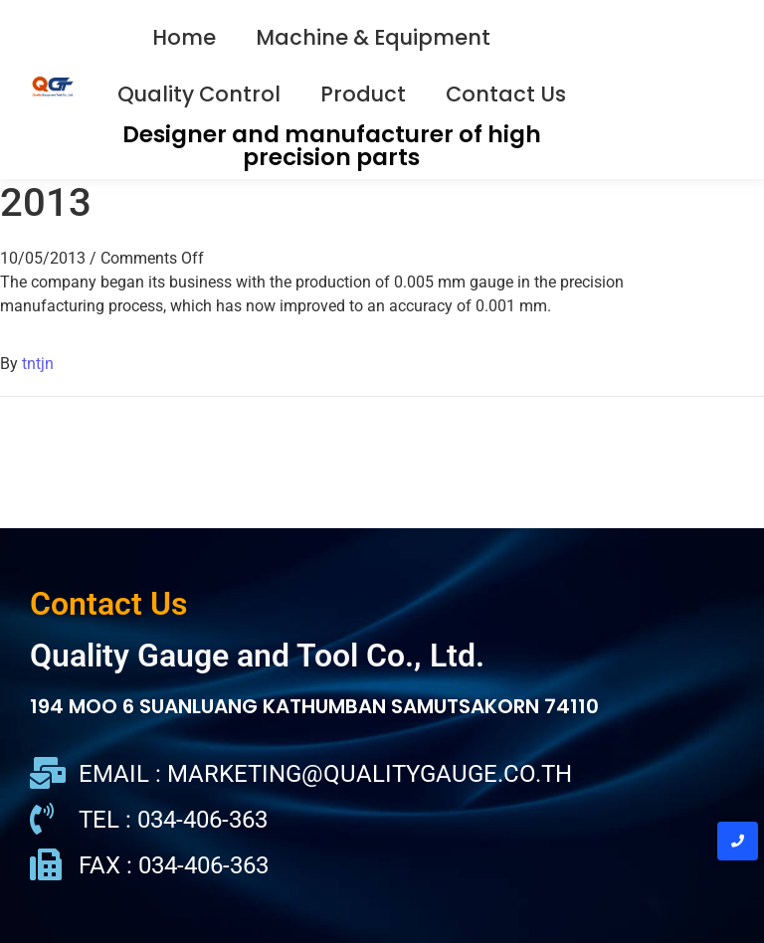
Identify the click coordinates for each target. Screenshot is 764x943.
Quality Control (199, 94)
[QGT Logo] (53, 86)
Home (184, 37)
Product (363, 94)
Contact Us (506, 94)
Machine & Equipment (373, 37)
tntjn (38, 363)
